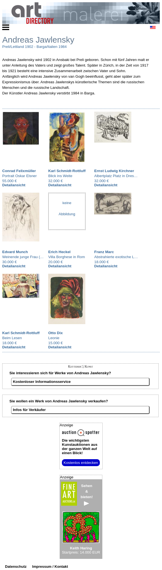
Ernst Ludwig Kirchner (114, 171)
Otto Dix (55, 333)
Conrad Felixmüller (19, 171)
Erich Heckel (59, 252)
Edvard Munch (15, 252)
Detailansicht (13, 185)
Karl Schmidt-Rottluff (67, 171)
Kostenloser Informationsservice (42, 382)
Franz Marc (104, 252)
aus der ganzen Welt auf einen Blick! (79, 446)
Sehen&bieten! (87, 495)
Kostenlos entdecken (81, 463)
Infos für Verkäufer (29, 410)
